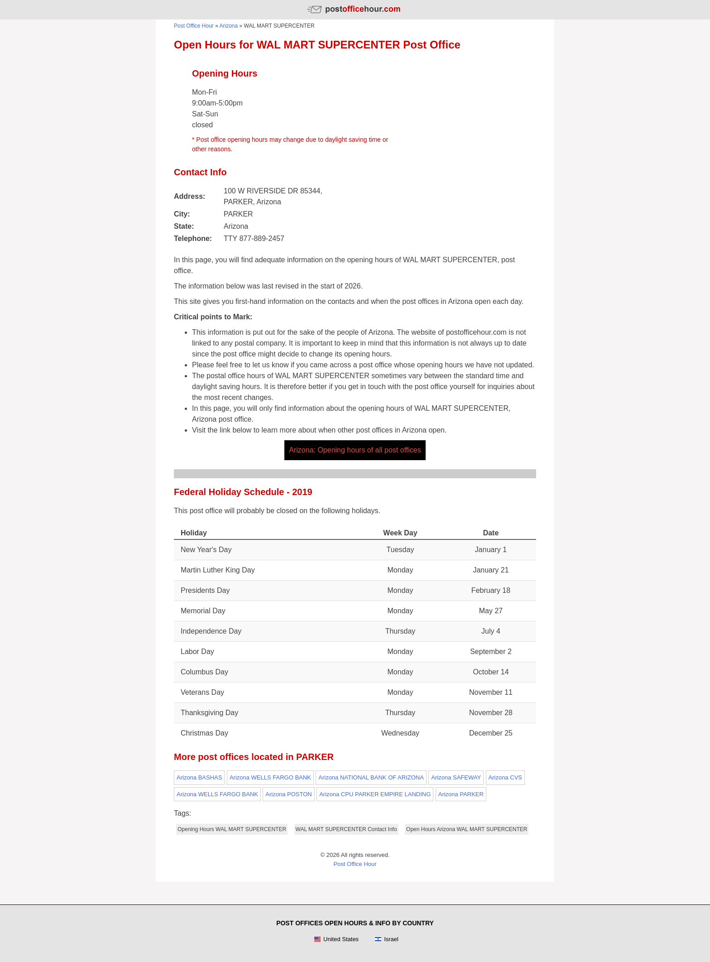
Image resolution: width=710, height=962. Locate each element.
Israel (386, 939)
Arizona (229, 26)
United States (336, 939)
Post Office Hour (194, 26)
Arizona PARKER (461, 794)
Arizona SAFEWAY (456, 777)
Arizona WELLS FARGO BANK (270, 777)
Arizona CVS (505, 777)
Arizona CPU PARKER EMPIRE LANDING (375, 794)
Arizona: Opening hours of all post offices (355, 450)
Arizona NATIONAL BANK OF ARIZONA (371, 777)
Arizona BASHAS (199, 777)
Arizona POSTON (288, 794)
